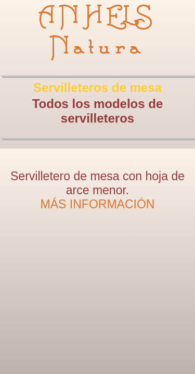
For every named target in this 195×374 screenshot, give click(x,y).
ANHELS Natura (97, 32)
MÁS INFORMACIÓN (98, 204)
